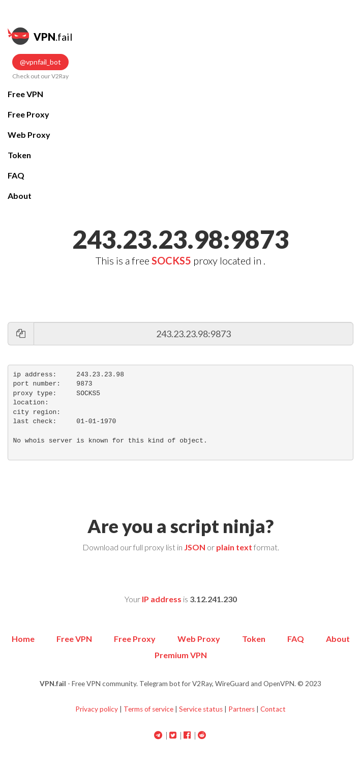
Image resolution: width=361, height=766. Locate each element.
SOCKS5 (171, 260)
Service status (201, 709)
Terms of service (148, 709)
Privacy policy (96, 709)
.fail (40, 36)
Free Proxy (28, 114)
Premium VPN (181, 655)
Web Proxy (29, 134)
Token (19, 155)
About (20, 195)
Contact (273, 709)
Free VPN (25, 94)
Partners (241, 709)
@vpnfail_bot (40, 62)
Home (23, 638)
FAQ (16, 175)
